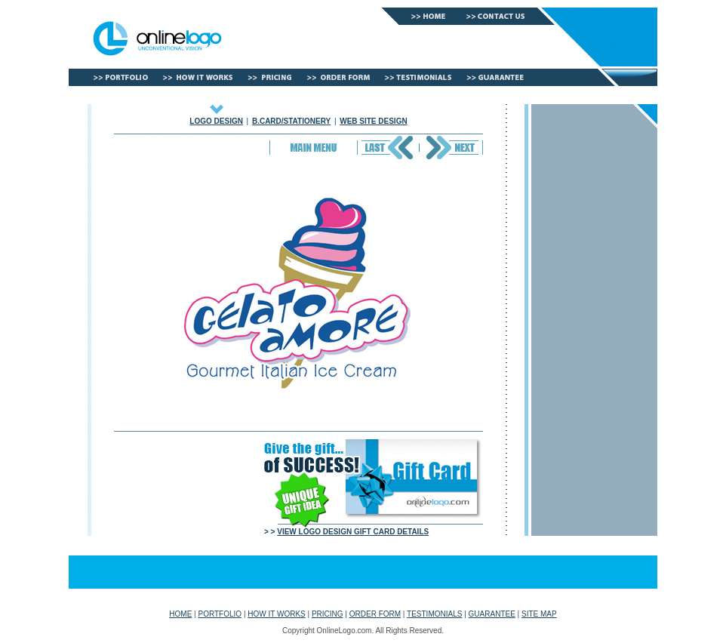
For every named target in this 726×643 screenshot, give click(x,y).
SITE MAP (539, 614)
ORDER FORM (375, 614)
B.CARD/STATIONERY (291, 121)
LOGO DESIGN (216, 121)
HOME (180, 614)
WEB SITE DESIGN (373, 121)
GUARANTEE (492, 614)
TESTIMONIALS (434, 614)
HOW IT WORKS (276, 614)
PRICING (327, 614)
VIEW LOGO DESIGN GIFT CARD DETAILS (353, 532)
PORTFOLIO (220, 614)
